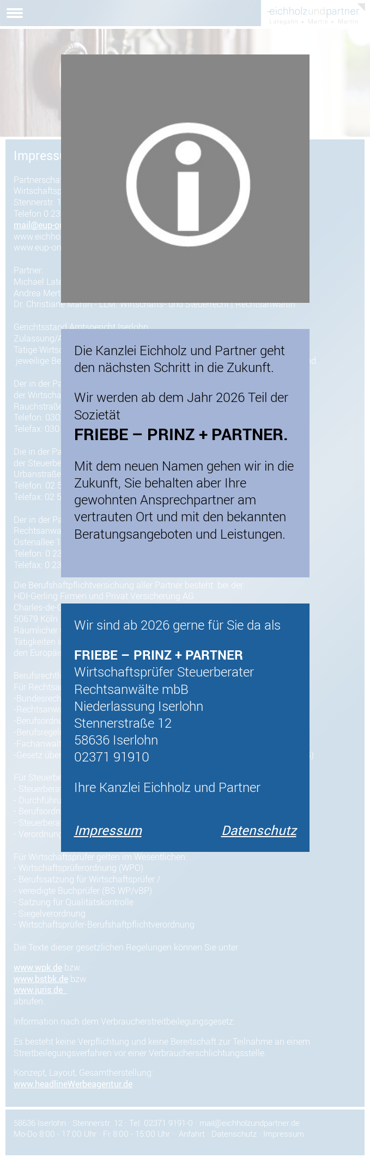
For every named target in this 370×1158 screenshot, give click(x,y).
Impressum (108, 830)
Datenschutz (258, 830)
